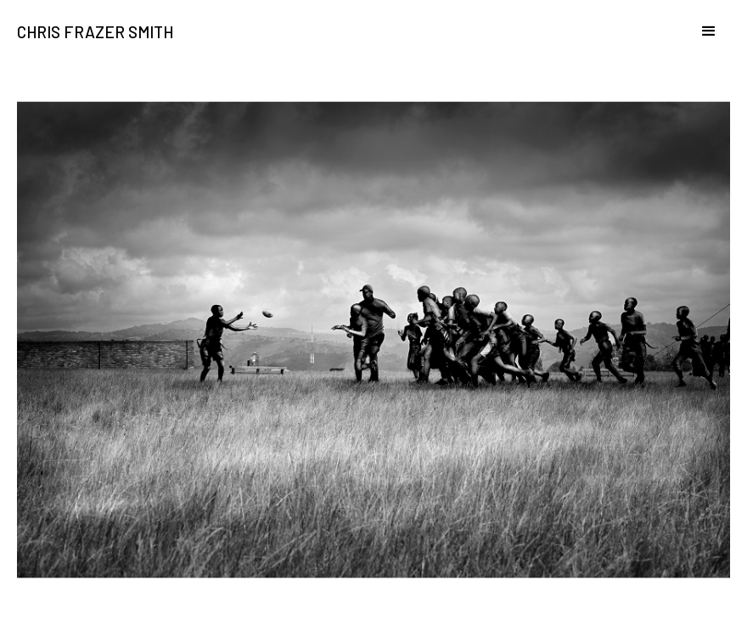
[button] (701, 43)
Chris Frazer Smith (95, 32)
